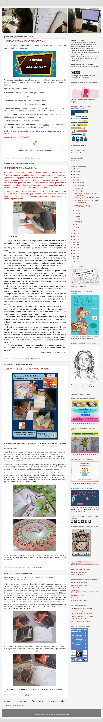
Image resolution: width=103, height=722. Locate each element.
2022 (75, 174)
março (77, 222)
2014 (75, 245)
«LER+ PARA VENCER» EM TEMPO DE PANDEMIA (27, 369)
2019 (75, 231)
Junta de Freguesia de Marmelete (81, 613)
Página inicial (38, 701)
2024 (75, 169)
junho (77, 213)
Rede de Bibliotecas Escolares (80, 621)
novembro (78, 185)
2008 (75, 262)
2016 (75, 239)
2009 (75, 259)
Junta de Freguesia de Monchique (82, 616)
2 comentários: (36, 158)
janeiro (77, 227)
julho (76, 210)
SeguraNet (74, 598)
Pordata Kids (75, 590)
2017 (75, 236)
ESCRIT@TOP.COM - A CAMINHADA (20, 168)
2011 (75, 253)
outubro (77, 188)
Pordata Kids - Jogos (77, 595)
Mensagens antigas (57, 701)
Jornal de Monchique (77, 611)
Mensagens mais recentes (15, 701)
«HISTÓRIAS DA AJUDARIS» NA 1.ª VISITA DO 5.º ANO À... (86, 206)
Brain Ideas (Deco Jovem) (79, 585)
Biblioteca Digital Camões (79, 572)
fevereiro (78, 224)
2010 (75, 256)
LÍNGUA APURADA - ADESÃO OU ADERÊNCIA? (25, 41)
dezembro (78, 182)
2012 (75, 250)
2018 (75, 233)
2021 (75, 177)
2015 (75, 242)
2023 (75, 171)
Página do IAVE (76, 587)
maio (76, 216)
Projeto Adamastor (77, 574)
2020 (75, 180)
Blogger (65, 714)
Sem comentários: (37, 567)
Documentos (75, 161)
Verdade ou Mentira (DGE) (79, 600)
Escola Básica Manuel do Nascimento (83, 153)
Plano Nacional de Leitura (79, 618)
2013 (75, 247)
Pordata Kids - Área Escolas (80, 593)
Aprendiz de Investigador (79, 582)
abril (76, 219)
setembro (78, 191)
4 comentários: (36, 359)
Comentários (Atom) (18, 705)
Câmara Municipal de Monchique (81, 608)
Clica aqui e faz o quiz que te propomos (35, 150)
